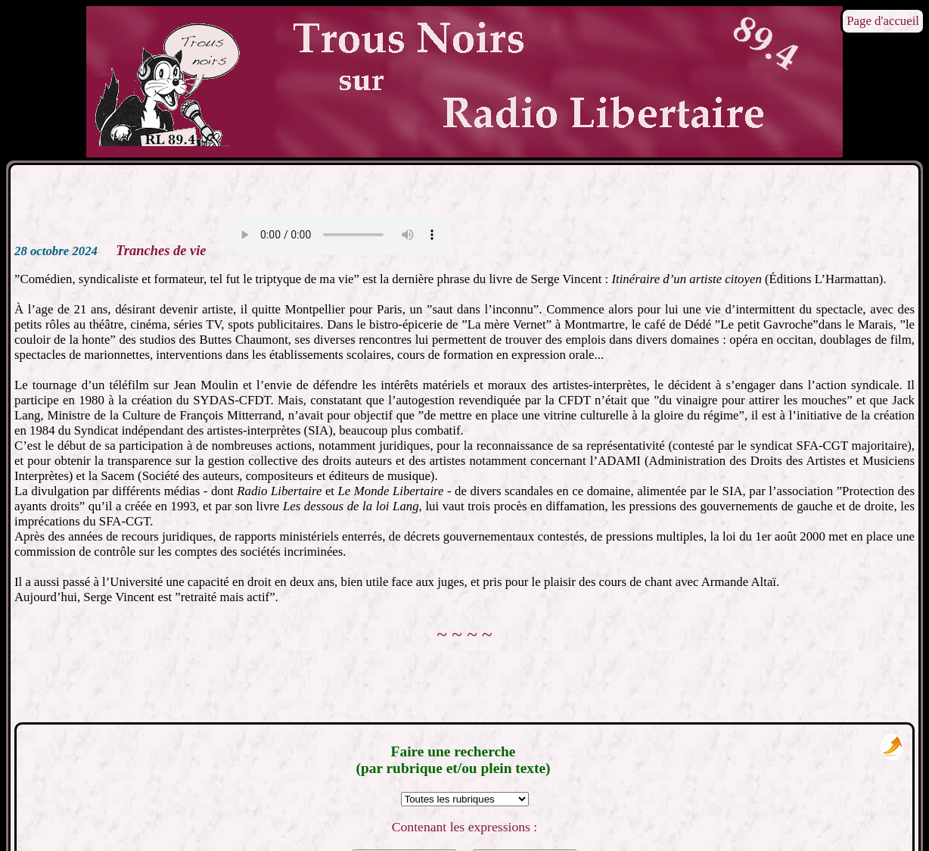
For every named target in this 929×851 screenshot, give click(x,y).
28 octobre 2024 (56, 251)
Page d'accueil (883, 21)
